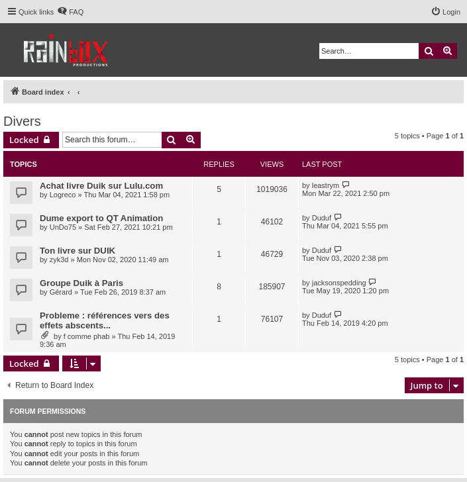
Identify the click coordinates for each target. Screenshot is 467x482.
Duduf (321, 218)
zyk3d (59, 260)
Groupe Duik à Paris (81, 283)
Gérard (61, 292)
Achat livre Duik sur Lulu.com (101, 186)
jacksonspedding (339, 283)
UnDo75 (63, 227)
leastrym (326, 185)
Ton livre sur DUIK (77, 251)
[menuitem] (70, 12)
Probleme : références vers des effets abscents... (105, 320)
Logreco (63, 195)
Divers (22, 121)
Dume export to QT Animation (101, 218)
